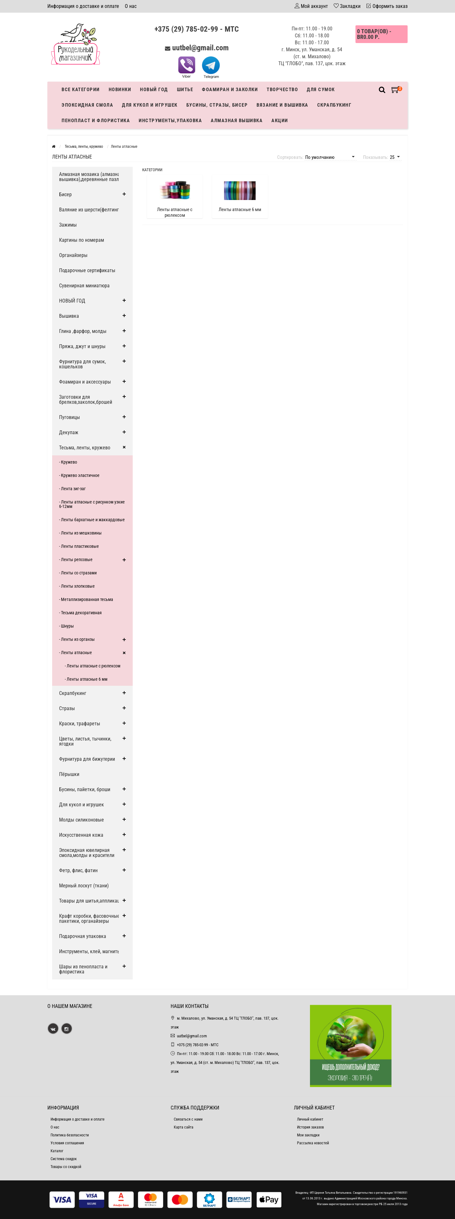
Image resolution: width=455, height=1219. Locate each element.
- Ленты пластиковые (79, 546)
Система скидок (64, 1159)
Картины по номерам (81, 240)
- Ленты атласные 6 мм (86, 679)
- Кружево (68, 462)
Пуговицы (69, 417)
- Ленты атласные (75, 652)
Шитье (185, 89)
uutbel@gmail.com (200, 47)
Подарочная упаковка (82, 936)
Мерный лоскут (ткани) (84, 886)
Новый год (154, 89)
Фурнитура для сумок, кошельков (82, 364)
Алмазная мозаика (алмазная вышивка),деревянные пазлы (91, 176)
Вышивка (69, 316)
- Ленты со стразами (78, 572)
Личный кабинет (310, 1119)
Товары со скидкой (66, 1167)
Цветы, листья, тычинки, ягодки (85, 741)
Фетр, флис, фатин (78, 870)
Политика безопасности (70, 1135)
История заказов (310, 1127)
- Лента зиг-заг (72, 488)
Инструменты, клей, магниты (90, 951)
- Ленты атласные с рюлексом (92, 665)
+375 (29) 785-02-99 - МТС (197, 29)
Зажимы (68, 225)
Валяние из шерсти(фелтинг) (89, 210)
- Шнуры (66, 625)
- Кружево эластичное (79, 475)
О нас (130, 6)
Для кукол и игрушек (150, 105)
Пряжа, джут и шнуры (82, 346)
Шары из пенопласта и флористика (83, 969)
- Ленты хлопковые (77, 586)
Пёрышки (69, 774)
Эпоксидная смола (87, 105)
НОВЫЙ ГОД (72, 301)
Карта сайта (183, 1127)
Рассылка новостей (313, 1143)
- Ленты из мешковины (80, 532)
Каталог (57, 1151)
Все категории (81, 89)
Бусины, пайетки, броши (84, 789)
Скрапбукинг (334, 105)
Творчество (282, 89)
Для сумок (321, 89)
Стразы (67, 708)
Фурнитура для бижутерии (87, 759)
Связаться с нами (188, 1119)
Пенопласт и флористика (96, 120)
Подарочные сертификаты (87, 270)
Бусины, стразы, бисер (217, 105)
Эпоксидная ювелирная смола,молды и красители (86, 852)
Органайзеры (73, 255)
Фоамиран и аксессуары (85, 382)
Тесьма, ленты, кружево (84, 448)
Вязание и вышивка (282, 105)
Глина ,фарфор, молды (82, 331)
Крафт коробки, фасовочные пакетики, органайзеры (89, 918)
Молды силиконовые (81, 820)
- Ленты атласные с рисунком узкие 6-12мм (92, 504)
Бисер (65, 194)
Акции (279, 120)
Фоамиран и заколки (230, 89)
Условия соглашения (67, 1143)
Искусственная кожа (81, 835)
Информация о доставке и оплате (83, 6)
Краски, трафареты (79, 724)
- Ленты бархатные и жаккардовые (92, 519)
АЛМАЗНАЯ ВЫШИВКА (237, 120)
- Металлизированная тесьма (86, 599)
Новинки (120, 89)
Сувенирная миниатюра (84, 286)
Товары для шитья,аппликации (92, 901)
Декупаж (68, 432)
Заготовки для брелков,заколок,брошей (85, 399)
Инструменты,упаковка (170, 120)
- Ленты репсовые (76, 559)
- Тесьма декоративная (80, 612)
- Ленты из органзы (77, 639)
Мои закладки (308, 1135)
